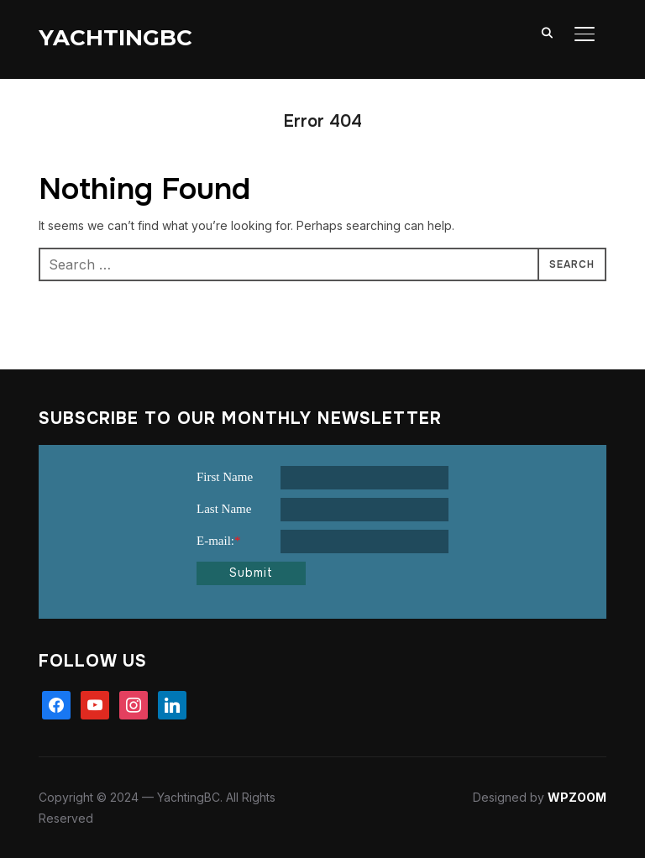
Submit (251, 572)
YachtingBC (115, 37)
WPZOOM (577, 797)
